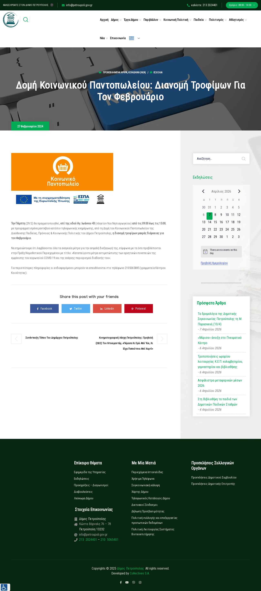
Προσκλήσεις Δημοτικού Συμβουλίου (214, 477)
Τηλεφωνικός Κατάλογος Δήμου (151, 498)
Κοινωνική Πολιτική (176, 20)
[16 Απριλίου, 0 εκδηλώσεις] (221, 223)
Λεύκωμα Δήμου (83, 498)
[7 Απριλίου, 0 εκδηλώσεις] (209, 216)
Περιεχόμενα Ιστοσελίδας (147, 472)
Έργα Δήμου (131, 20)
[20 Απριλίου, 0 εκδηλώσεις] (204, 230)
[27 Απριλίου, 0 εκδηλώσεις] (204, 238)
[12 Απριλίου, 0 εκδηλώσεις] (239, 216)
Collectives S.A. (140, 573)
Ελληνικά (131, 38)
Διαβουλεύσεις (83, 492)
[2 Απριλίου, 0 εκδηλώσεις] (221, 208)
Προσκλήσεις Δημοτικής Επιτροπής (213, 484)
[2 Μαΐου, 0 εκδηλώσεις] (233, 238)
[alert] (221, 252)
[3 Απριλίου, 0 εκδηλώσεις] (227, 208)
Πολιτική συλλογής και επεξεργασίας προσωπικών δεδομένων (154, 520)
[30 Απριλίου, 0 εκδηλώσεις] (221, 238)
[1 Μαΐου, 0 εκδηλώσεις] (227, 238)
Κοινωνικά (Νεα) (137, 72)
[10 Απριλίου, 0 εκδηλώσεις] (227, 216)
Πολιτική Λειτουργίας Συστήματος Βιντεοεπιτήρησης (153, 531)
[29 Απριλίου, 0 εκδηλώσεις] (215, 238)
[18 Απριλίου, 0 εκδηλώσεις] (233, 223)
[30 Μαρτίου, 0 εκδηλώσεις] (204, 208)
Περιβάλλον (151, 20)
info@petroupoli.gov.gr (77, 5)
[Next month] (239, 191)
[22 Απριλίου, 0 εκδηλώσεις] (215, 230)
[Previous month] (203, 191)
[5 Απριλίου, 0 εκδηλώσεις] (239, 208)
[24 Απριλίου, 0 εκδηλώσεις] (227, 230)
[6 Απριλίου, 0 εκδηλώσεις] (204, 216)
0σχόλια (156, 72)
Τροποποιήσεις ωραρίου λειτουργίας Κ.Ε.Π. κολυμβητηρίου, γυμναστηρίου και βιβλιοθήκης (220, 362)
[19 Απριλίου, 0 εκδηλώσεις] (239, 223)
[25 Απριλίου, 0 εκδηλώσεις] (233, 230)
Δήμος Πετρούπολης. (131, 568)
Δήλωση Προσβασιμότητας (148, 511)
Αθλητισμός (236, 20)
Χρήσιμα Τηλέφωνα (143, 479)
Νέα (102, 38)
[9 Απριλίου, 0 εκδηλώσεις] (221, 216)
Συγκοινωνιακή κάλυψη (146, 485)
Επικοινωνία (118, 38)
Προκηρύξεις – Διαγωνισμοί (91, 485)
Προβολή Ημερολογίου (214, 263)
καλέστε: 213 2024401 (202, 5)
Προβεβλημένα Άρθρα (115, 72)
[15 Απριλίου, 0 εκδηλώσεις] (215, 223)
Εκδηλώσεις (81, 479)
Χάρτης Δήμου (140, 492)
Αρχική (104, 20)
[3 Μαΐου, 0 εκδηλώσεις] (239, 238)
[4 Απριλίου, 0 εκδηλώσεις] (233, 208)
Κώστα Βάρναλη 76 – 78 (95, 524)
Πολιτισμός (216, 20)
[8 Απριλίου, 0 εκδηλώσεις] (215, 216)
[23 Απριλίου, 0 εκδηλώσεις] (221, 230)
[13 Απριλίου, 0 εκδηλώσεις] (204, 223)
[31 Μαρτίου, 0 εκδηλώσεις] (209, 208)
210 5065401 (109, 540)
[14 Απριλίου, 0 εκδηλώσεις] (209, 223)
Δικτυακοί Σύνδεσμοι (145, 505)
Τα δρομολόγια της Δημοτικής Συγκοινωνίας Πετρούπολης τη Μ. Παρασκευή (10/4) (220, 319)
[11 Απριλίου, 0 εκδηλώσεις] (233, 216)
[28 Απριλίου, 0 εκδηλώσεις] (209, 238)
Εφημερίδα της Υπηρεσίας (90, 472)
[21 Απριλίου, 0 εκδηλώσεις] (209, 230)
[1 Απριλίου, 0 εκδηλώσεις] (215, 208)
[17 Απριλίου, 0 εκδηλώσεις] (227, 223)
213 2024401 (88, 540)
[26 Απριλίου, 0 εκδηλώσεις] (239, 230)
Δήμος (114, 20)
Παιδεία (198, 20)
